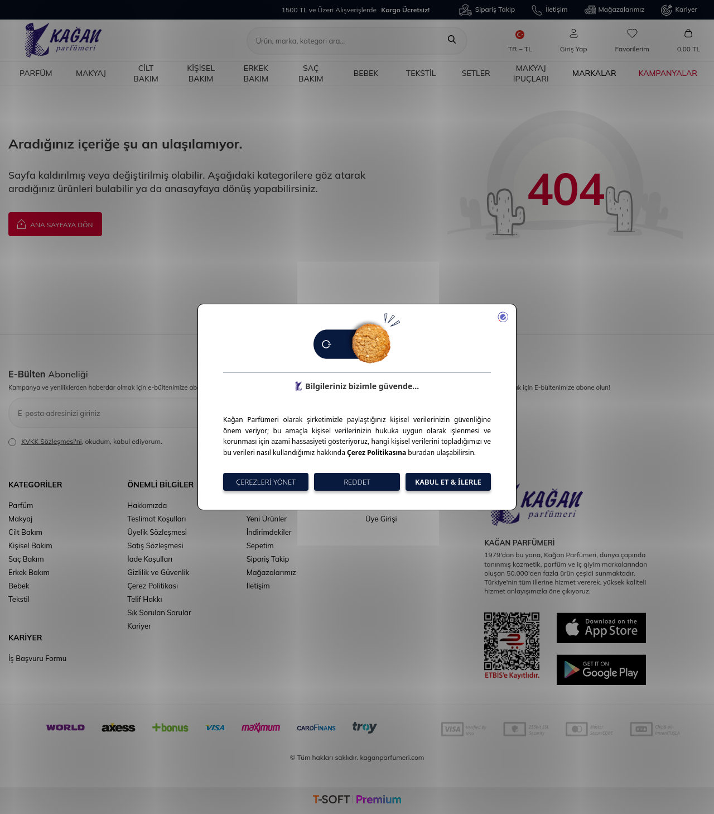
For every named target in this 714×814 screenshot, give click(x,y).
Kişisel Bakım (201, 73)
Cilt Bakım (145, 73)
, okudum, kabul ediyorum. (85, 441)
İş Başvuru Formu (37, 658)
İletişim (549, 10)
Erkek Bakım (255, 73)
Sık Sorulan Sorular (159, 612)
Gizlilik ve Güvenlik (158, 572)
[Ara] (452, 40)
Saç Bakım (311, 73)
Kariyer (679, 10)
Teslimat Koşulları (156, 518)
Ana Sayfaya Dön (55, 223)
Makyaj (91, 73)
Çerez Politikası (152, 585)
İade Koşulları (149, 558)
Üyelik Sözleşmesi (157, 532)
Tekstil (421, 73)
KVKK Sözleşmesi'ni (51, 441)
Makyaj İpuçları (531, 73)
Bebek (366, 73)
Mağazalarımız (615, 10)
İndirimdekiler (269, 532)
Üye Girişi (381, 518)
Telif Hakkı (144, 599)
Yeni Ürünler (267, 518)
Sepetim (260, 545)
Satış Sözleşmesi (155, 545)
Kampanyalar (668, 73)
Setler (476, 73)
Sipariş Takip (487, 10)
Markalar (594, 73)
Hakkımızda (147, 505)
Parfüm (36, 73)
